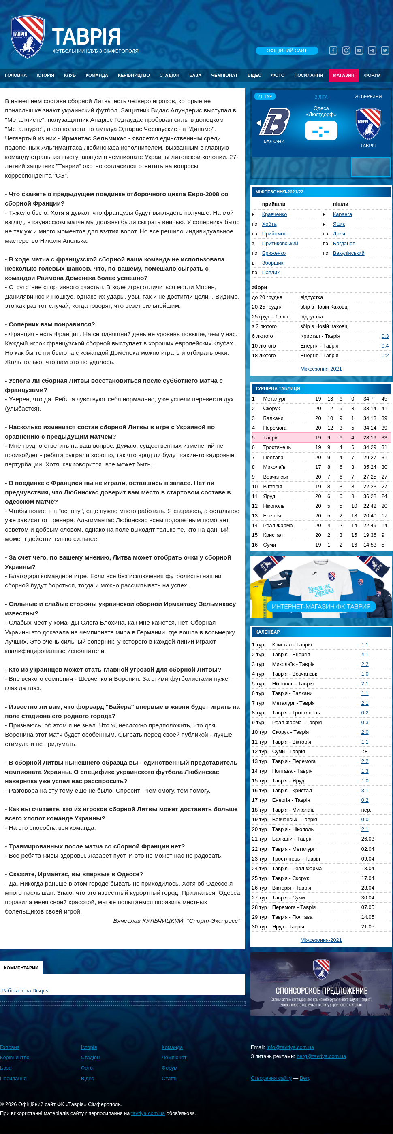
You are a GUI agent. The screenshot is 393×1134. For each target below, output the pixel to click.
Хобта (269, 224)
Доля (339, 234)
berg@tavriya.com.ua (321, 1056)
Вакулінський (349, 253)
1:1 (365, 645)
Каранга (342, 214)
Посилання (308, 75)
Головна (16, 75)
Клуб (70, 75)
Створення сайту (271, 1078)
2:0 (365, 732)
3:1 (365, 790)
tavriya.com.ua (148, 1113)
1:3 (365, 771)
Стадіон (169, 75)
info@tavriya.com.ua (290, 1047)
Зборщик (273, 263)
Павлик (271, 272)
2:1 (365, 683)
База (195, 75)
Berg (305, 1078)
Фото (278, 75)
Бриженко (274, 253)
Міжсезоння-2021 (321, 369)
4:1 (365, 654)
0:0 (365, 819)
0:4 (385, 346)
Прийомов (274, 234)
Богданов (344, 243)
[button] (259, 123)
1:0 (365, 674)
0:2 (365, 713)
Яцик (339, 224)
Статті (169, 1078)
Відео (254, 75)
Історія (45, 75)
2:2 (365, 664)
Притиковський (280, 243)
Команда (96, 75)
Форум (372, 75)
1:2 (385, 355)
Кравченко (274, 214)
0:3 (385, 336)
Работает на (25, 991)
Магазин (344, 75)
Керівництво (134, 75)
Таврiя (86, 37)
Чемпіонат (224, 75)
